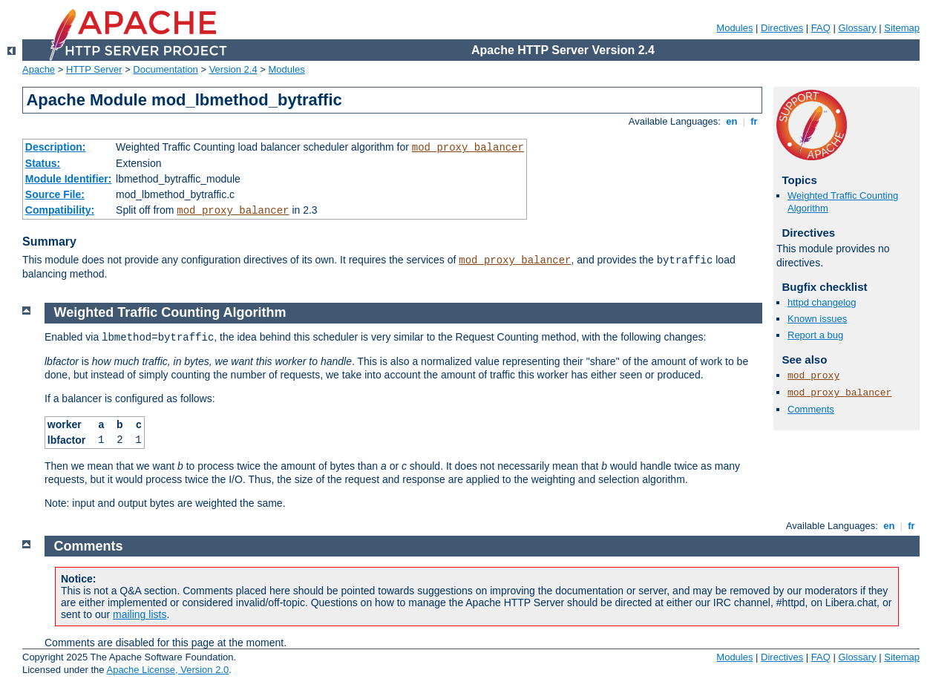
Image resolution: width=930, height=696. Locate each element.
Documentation (165, 69)
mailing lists (139, 614)
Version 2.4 (233, 69)
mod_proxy (813, 375)
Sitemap (902, 27)
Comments (810, 409)
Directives (782, 27)
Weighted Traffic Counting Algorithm (170, 312)
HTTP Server (94, 69)
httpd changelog (822, 302)
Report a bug (815, 335)
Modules (734, 27)
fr (754, 121)
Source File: (55, 194)
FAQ (821, 27)
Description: (55, 147)
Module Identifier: (68, 179)
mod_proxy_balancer (468, 148)
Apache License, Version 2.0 (167, 669)
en (732, 121)
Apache (38, 69)
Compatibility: (59, 210)
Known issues (817, 318)
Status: (42, 163)
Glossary (857, 27)
